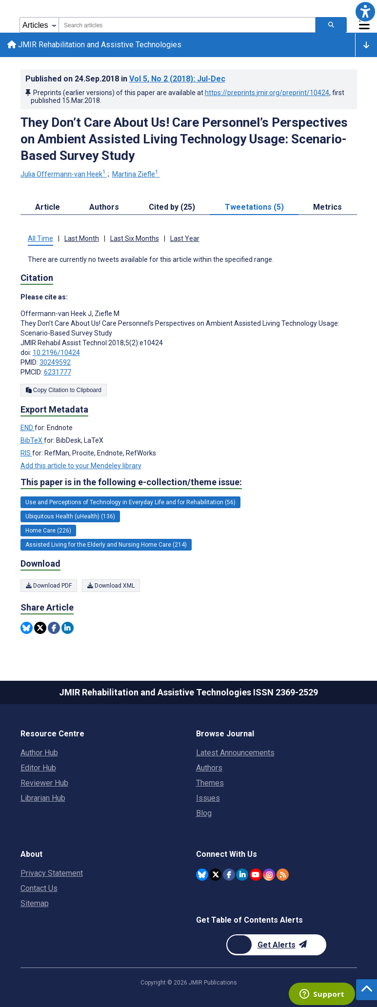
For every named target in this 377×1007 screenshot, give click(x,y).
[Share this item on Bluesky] (26, 628)
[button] (365, 11)
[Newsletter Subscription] (276, 944)
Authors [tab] (104, 208)
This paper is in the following (131, 483)
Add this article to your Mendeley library (80, 466)
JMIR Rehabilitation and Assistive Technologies (95, 45)
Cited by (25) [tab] (172, 208)
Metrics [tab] (327, 208)
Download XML (111, 586)
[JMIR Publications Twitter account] (215, 875)
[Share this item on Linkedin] (67, 628)
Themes (210, 783)
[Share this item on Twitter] (40, 628)
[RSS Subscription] (283, 875)
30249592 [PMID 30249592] (55, 363)
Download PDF (49, 586)
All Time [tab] (40, 239)
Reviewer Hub (44, 783)
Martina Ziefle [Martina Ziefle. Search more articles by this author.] (136, 175)
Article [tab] (47, 208)
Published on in (125, 79)
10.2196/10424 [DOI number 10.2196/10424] (56, 353)
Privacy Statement (51, 873)
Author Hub (39, 752)
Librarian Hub (42, 798)
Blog (204, 813)
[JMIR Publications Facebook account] (229, 875)
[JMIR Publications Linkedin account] (242, 875)
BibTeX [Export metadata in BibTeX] (32, 441)
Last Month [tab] (81, 239)
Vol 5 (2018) (177, 79)
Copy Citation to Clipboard (63, 390)
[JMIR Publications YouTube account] (256, 875)
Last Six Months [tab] (134, 239)
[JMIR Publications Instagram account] (269, 875)
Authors (209, 767)
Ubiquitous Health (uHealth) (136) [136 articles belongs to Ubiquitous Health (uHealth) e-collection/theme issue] (70, 517)
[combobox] (187, 25)
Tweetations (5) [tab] (254, 208)
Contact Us (39, 888)
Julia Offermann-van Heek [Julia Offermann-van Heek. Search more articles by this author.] (63, 175)
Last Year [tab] (184, 239)
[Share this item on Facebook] (54, 628)
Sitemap (34, 903)
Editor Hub (38, 767)
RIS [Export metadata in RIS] (26, 453)
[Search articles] (331, 25)
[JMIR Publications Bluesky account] (202, 875)
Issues (208, 798)
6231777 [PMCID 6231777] (57, 372)
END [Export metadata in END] (27, 428)
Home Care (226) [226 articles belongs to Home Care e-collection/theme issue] (48, 531)
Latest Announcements (235, 752)
